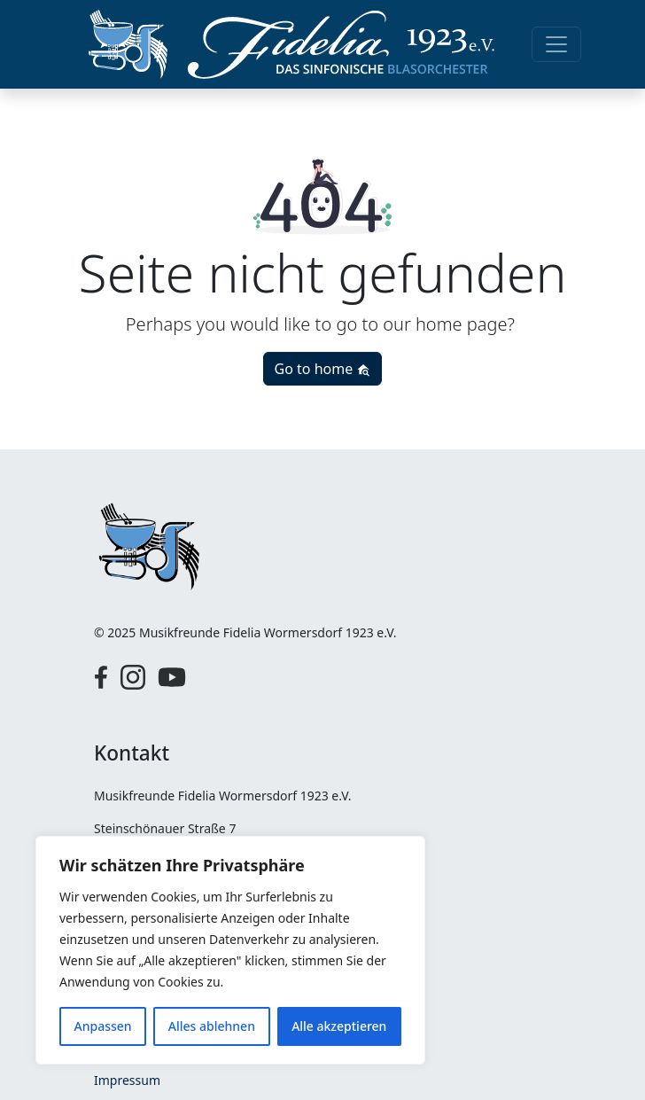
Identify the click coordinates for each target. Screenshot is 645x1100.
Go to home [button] (323, 368)
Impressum (127, 1080)
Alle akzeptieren (338, 1026)
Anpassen (103, 1026)
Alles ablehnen (211, 1026)
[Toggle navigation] (556, 44)
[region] (230, 950)
